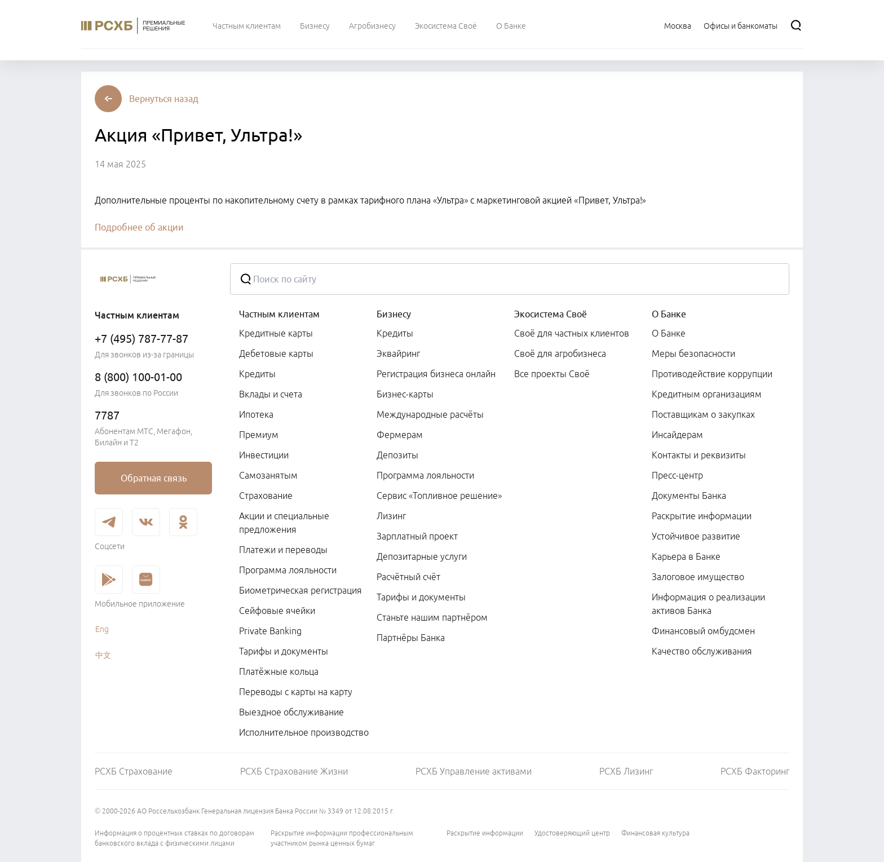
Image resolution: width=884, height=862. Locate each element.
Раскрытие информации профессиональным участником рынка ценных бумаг (342, 838)
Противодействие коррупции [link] (712, 374)
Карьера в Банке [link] (686, 556)
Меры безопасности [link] (693, 353)
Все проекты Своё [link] (552, 374)
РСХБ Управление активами (474, 771)
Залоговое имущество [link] (698, 577)
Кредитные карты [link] (276, 333)
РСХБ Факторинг (755, 771)
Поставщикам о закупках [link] (703, 414)
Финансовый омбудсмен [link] (703, 631)
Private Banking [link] (270, 631)
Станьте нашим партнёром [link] (432, 617)
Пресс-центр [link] (677, 475)
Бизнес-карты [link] (405, 394)
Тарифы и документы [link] (283, 651)
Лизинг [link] (391, 516)
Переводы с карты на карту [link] (295, 692)
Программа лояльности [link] (288, 570)
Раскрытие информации (485, 833)
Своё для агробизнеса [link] (560, 353)
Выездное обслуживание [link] (291, 712)
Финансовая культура (655, 833)
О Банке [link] (669, 333)
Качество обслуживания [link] (702, 651)
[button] (164, 98)
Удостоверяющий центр (572, 833)
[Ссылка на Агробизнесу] (372, 25)
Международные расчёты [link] (430, 414)
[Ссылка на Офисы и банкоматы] (740, 25)
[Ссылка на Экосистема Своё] (446, 25)
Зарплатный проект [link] (417, 536)
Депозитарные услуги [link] (422, 556)
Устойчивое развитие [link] (696, 536)
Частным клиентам (279, 314)
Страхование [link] (266, 495)
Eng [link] (102, 629)
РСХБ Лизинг (626, 771)
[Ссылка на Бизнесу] (314, 25)
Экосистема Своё (550, 314)
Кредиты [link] (257, 374)
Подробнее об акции (139, 227)
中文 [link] (103, 655)
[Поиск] (796, 25)
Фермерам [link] (400, 435)
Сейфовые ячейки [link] (277, 610)
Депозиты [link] (397, 455)
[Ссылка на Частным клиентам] (246, 25)
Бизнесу (394, 314)
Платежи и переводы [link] (283, 550)
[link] (153, 478)
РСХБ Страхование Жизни (294, 771)
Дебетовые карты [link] (276, 353)
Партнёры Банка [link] (411, 638)
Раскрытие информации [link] (702, 516)
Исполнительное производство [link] (304, 732)
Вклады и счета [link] (270, 394)
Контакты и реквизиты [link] (699, 455)
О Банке (669, 314)
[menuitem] (246, 25)
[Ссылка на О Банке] (511, 25)
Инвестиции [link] (264, 455)
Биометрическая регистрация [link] (300, 590)
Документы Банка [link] (689, 495)
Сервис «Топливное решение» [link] (439, 495)
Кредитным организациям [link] (707, 394)
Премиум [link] (259, 435)
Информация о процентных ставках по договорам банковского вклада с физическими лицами (174, 838)
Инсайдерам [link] (677, 435)
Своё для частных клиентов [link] (571, 333)
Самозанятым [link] (268, 475)
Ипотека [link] (256, 414)
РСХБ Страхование (134, 771)
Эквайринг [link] (398, 353)
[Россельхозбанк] (153, 279)
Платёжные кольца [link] (279, 671)
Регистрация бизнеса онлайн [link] (436, 374)
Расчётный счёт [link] (408, 577)
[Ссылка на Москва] (678, 25)
